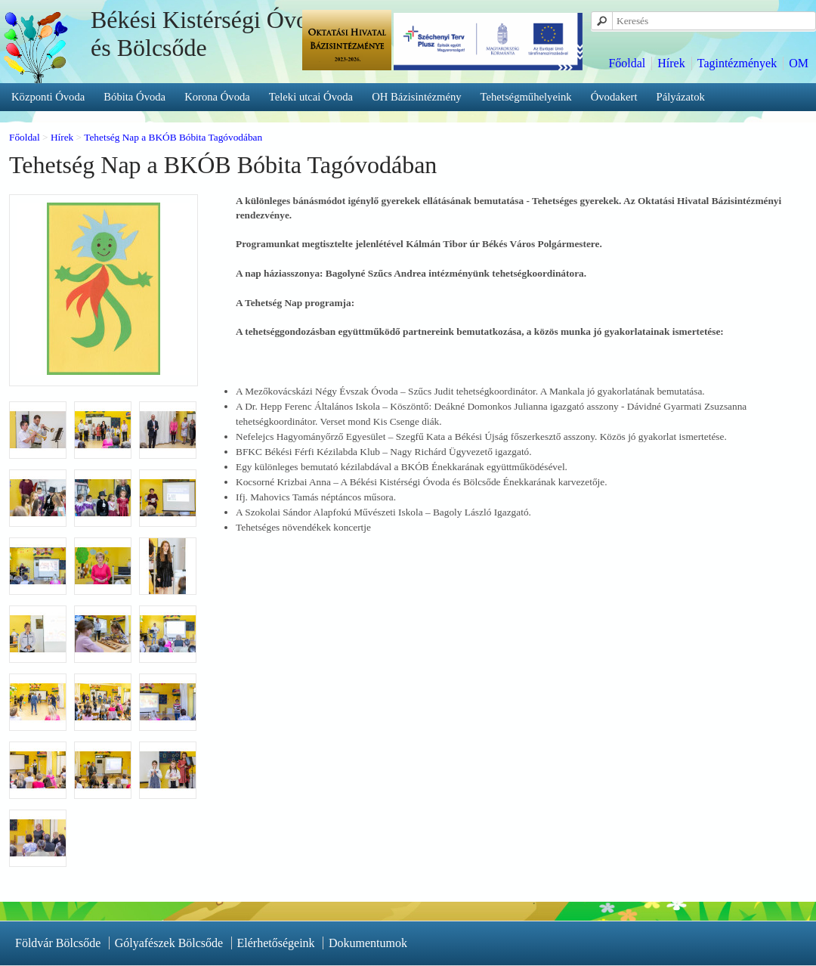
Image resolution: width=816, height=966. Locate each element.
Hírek (671, 63)
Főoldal (626, 63)
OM (798, 63)
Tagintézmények (737, 63)
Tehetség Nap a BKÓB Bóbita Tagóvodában (173, 137)
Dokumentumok (368, 943)
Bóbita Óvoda (134, 97)
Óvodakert (614, 97)
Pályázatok (681, 97)
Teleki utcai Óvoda (311, 97)
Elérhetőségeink (276, 943)
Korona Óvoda (217, 97)
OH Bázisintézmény (416, 97)
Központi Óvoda (48, 97)
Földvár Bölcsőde (57, 943)
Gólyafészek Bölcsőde (169, 943)
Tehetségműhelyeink (526, 97)
